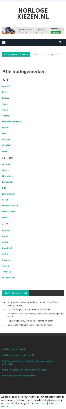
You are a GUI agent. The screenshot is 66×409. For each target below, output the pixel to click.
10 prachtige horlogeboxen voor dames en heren (30, 320)
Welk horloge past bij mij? (14, 349)
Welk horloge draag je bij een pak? (18, 355)
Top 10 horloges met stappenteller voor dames (29, 309)
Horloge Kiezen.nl (33, 13)
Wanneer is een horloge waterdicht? (19, 375)
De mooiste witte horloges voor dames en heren (30, 324)
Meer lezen (40, 403)
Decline (4, 406)
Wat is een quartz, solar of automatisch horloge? (24, 369)
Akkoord (53, 403)
